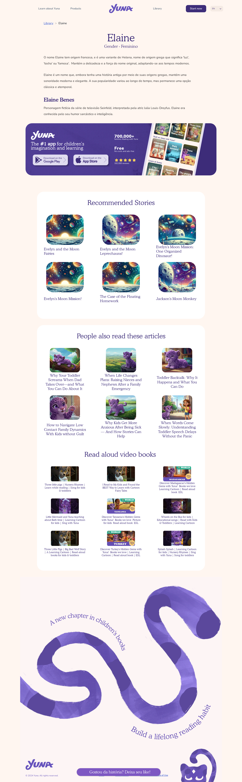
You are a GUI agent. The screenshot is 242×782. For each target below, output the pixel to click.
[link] (50, 160)
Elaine (62, 23)
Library (48, 23)
